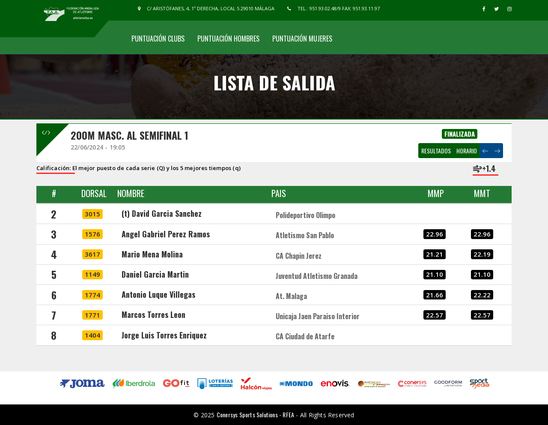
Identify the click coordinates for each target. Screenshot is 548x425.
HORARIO (466, 150)
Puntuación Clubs (158, 38)
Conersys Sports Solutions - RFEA (255, 414)
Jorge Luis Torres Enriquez (164, 335)
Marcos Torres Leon (153, 314)
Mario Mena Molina (152, 254)
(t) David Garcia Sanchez (162, 213)
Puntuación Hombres (228, 38)
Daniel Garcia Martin (155, 274)
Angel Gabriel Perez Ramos (166, 233)
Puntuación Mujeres (302, 38)
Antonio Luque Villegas (158, 294)
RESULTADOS (436, 150)
